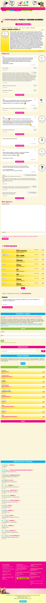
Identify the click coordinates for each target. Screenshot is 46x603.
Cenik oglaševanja (23, 578)
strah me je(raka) (7, 396)
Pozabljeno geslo (12, 342)
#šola (20, 27)
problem (13, 495)
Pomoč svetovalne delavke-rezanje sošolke (21, 470)
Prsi (12, 480)
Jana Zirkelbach (5, 572)
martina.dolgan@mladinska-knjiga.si (23, 576)
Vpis (2, 340)
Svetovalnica (10, 20)
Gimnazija (12, 530)
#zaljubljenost (32, 27)
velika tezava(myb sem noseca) (10, 416)
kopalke (12, 465)
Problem (11, 485)
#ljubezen (4, 27)
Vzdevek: (3, 331)
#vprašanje (27, 27)
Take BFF (4, 381)
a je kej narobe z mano (8, 406)
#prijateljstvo (16, 27)
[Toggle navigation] (3, 8)
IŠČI (43, 351)
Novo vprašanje (23, 24)
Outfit (11, 515)
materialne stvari (7, 391)
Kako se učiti (5, 371)
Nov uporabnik (4, 342)
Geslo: (2, 335)
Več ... (23, 288)
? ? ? (23, 363)
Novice (4, 401)
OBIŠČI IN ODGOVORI (7, 307)
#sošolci (23, 27)
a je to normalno (14, 535)
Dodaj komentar (19, 94)
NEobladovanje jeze (7, 376)
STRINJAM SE (23, 601)
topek (10, 505)
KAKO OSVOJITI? (6, 386)
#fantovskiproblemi (9, 27)
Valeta (4, 411)
